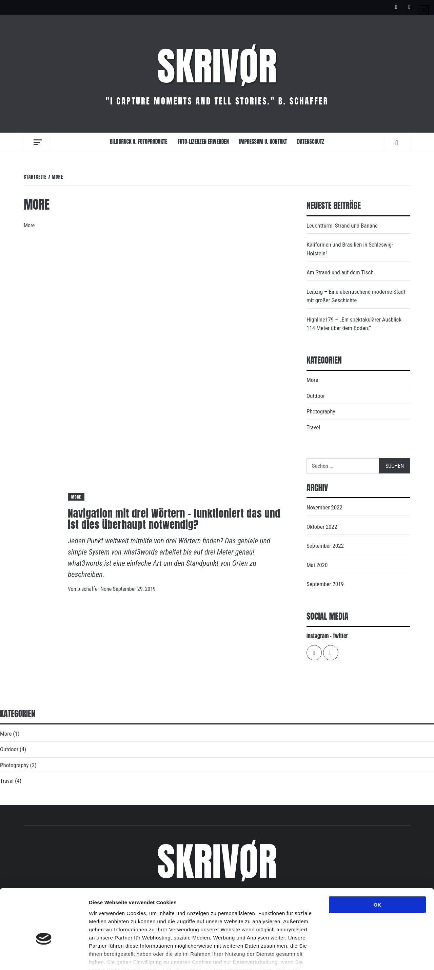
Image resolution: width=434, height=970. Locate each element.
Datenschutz (310, 141)
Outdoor (316, 395)
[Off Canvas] (37, 142)
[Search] (396, 142)
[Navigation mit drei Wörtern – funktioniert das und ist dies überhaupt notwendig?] (155, 368)
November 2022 (324, 507)
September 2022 (325, 545)
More (76, 497)
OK (377, 865)
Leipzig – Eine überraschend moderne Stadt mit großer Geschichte (356, 296)
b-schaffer (88, 589)
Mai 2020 (317, 565)
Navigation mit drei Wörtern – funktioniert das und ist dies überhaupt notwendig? (174, 519)
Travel (313, 427)
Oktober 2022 (322, 526)
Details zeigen (360, 956)
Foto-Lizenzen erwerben (203, 141)
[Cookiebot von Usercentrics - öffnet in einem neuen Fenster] (44, 957)
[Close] (424, 10)
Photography (321, 411)
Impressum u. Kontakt (263, 141)
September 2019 (325, 584)
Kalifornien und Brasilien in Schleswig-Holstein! (350, 249)
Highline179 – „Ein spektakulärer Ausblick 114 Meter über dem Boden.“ (354, 324)
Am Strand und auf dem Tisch (340, 272)
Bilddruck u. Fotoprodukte (138, 141)
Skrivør (217, 66)
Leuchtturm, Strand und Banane (342, 225)
